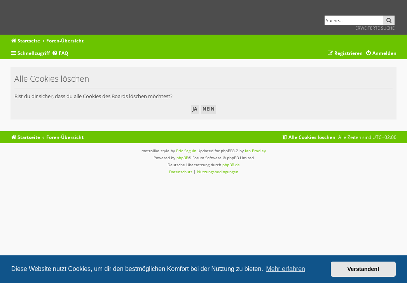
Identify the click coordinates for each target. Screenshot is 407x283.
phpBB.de (231, 164)
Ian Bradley (255, 150)
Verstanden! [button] (363, 269)
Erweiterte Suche (375, 28)
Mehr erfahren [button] (285, 268)
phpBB (182, 157)
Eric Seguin (186, 150)
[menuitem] (60, 53)
